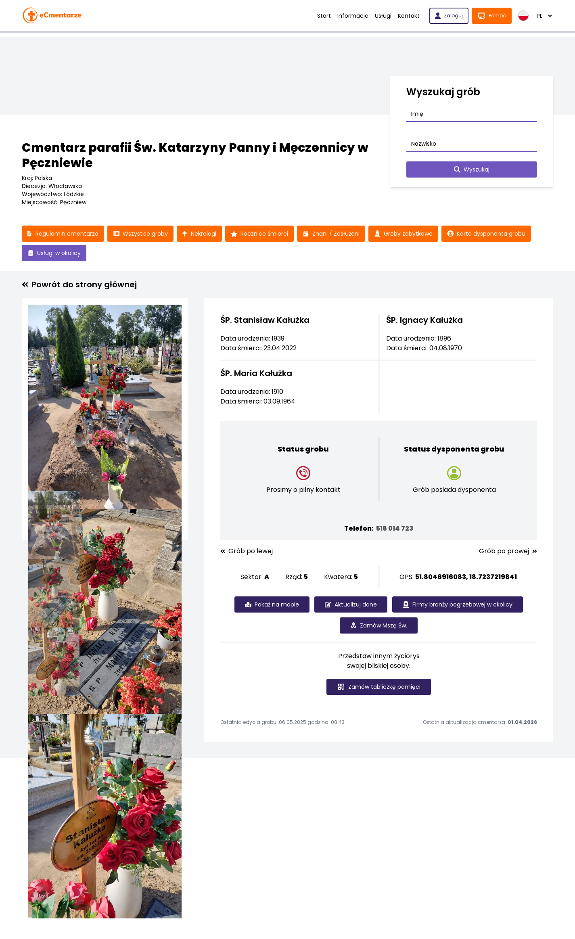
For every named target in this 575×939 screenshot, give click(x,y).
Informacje (352, 16)
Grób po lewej (246, 551)
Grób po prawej (508, 551)
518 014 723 (394, 528)
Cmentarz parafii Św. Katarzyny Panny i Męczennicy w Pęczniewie (195, 155)
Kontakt (409, 16)
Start (324, 16)
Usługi (383, 16)
